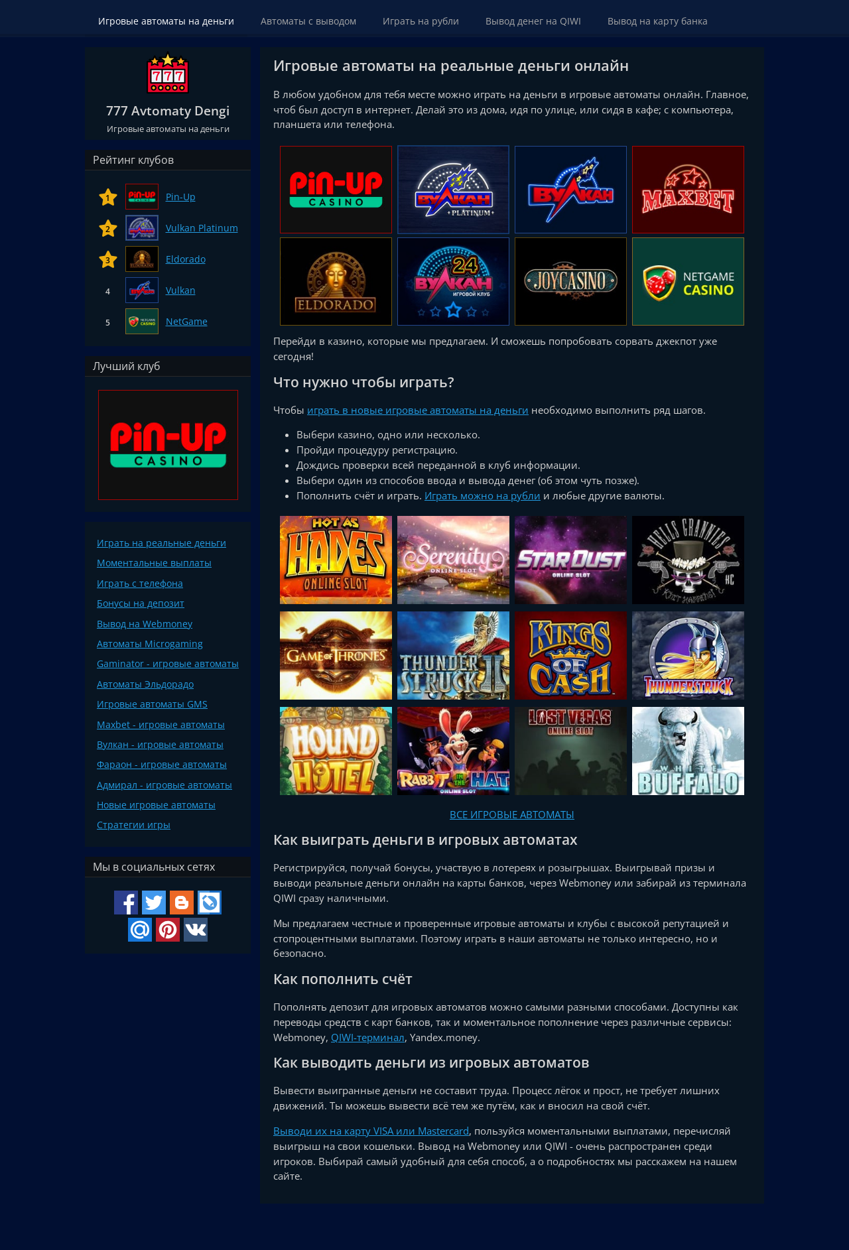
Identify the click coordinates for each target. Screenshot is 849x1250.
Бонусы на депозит (140, 603)
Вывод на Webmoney (144, 623)
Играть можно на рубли (482, 495)
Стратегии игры (133, 824)
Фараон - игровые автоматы (162, 764)
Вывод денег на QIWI (533, 21)
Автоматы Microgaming (150, 643)
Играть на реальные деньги (161, 542)
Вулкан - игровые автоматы (160, 744)
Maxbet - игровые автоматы (161, 724)
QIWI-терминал (368, 1037)
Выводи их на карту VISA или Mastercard (371, 1130)
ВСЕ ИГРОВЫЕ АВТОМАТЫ (512, 814)
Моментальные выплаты (154, 562)
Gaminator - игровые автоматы (168, 663)
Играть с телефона (140, 583)
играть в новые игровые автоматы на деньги (418, 409)
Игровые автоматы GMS (152, 704)
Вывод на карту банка (658, 21)
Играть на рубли (421, 21)
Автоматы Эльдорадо (145, 684)
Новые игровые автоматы (156, 804)
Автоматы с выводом (308, 21)
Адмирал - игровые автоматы (164, 785)
